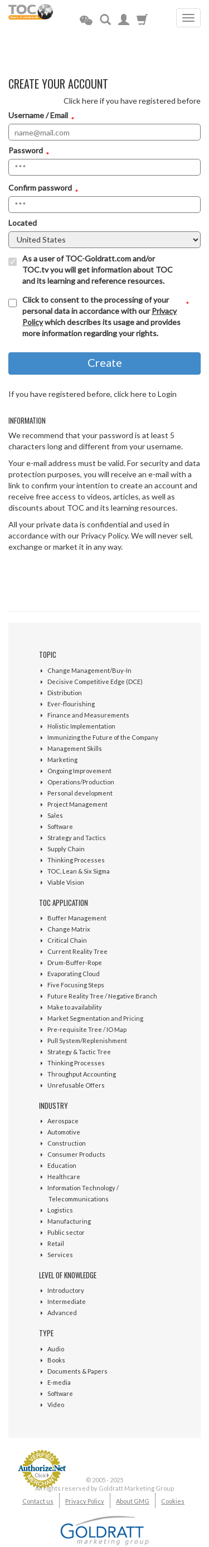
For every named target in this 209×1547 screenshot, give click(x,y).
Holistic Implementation (81, 726)
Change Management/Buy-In (89, 670)
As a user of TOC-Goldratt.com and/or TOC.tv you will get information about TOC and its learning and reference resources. (97, 269)
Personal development (80, 793)
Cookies (172, 1501)
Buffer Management (76, 918)
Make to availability (74, 1007)
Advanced (62, 1312)
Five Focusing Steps (75, 984)
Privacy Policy (84, 1501)
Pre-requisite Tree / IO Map (87, 1029)
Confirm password (40, 187)
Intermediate (66, 1301)
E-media (59, 1382)
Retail (55, 1243)
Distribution (64, 692)
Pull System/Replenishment (87, 1040)
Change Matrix (68, 929)
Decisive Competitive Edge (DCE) (95, 681)
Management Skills (74, 748)
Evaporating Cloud (73, 973)
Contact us (38, 1501)
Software (60, 826)
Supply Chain (66, 848)
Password (25, 150)
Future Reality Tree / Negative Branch (102, 996)
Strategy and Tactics (76, 837)
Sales (55, 815)
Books (56, 1360)
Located (22, 222)
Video (55, 1404)
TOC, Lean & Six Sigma (78, 871)
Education (61, 1165)
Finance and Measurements (88, 715)
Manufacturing (69, 1221)
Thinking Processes (76, 860)
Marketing (62, 759)
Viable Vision (65, 882)
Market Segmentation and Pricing (95, 1018)
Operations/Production (80, 781)
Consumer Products (76, 1154)
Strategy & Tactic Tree (79, 1051)
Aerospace (63, 1120)
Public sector (66, 1232)
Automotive (63, 1132)
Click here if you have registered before (132, 100)
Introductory (65, 1290)
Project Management (77, 804)
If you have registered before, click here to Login (92, 394)
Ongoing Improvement (79, 770)
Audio (55, 1348)
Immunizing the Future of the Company (102, 737)
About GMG (132, 1501)
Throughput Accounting (81, 1074)
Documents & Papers (77, 1371)
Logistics (60, 1210)
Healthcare (63, 1176)
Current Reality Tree (77, 951)
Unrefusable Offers (76, 1085)
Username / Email (38, 115)
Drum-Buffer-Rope (74, 962)
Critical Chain (67, 940)
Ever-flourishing (71, 703)
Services (60, 1254)
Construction (66, 1143)
